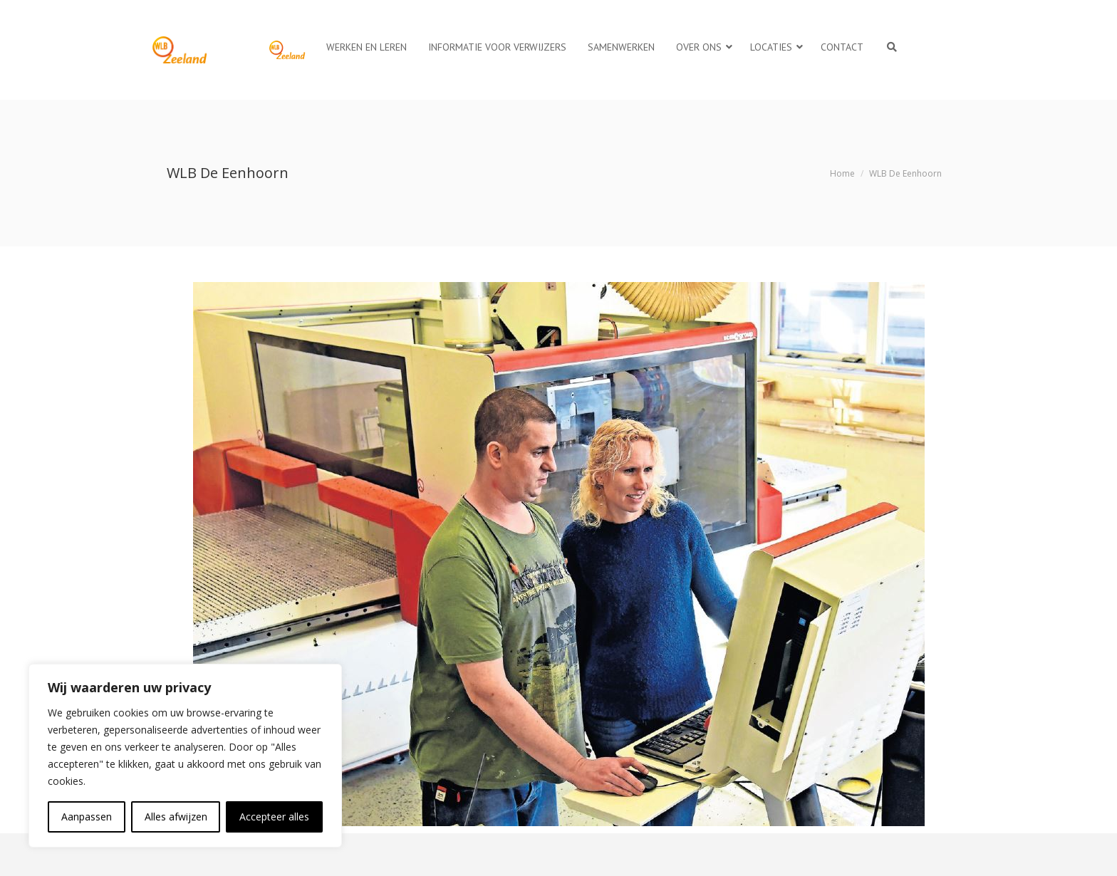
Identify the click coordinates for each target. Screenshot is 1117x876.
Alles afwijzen (176, 816)
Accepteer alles (274, 816)
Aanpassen (86, 816)
